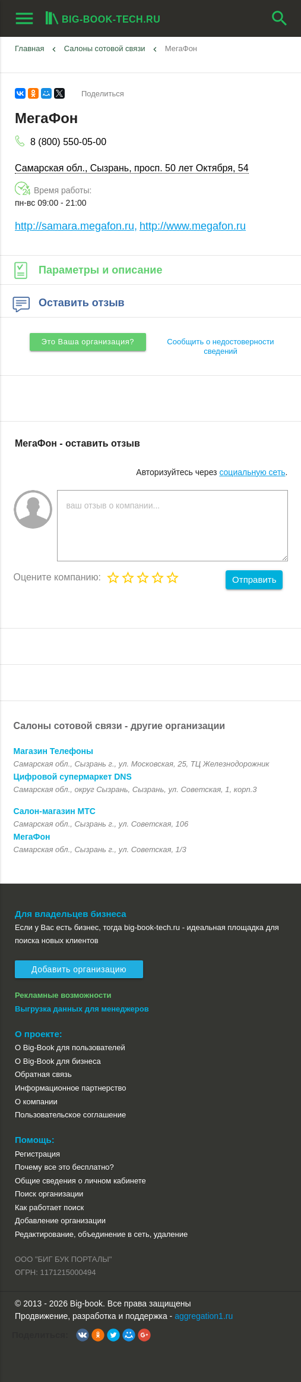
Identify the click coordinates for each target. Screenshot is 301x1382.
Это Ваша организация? (88, 341)
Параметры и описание (86, 269)
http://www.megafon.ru (193, 226)
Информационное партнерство (70, 1087)
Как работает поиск (49, 1207)
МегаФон (181, 48)
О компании (36, 1101)
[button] (82, 1335)
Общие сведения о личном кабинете (80, 1180)
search (280, 18)
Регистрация (37, 1153)
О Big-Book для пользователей (70, 1047)
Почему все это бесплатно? (64, 1167)
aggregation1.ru (204, 1316)
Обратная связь (43, 1074)
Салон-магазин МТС (55, 811)
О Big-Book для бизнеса (58, 1061)
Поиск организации (49, 1193)
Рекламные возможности (63, 995)
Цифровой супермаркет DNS (73, 776)
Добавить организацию (78, 969)
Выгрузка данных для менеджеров (82, 1008)
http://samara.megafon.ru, (76, 226)
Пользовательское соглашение (70, 1114)
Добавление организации (60, 1220)
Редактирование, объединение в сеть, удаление (101, 1234)
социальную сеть (252, 472)
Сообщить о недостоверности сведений (220, 346)
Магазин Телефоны (53, 751)
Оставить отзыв (68, 302)
